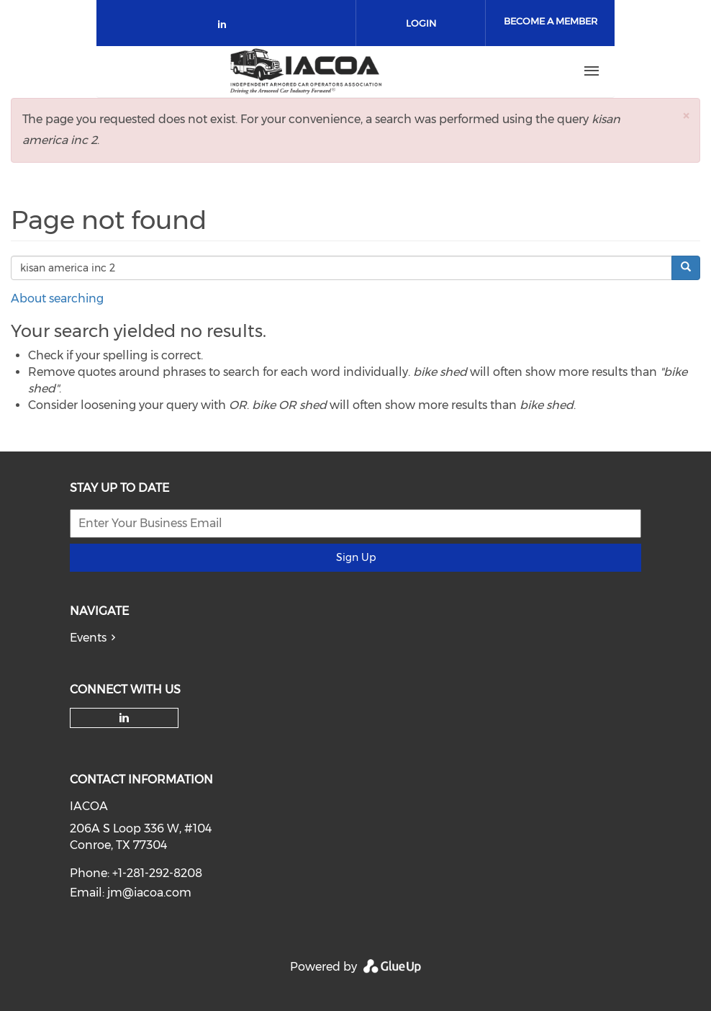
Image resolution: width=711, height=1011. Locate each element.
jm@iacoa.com (149, 892)
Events (88, 637)
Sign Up (356, 557)
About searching (57, 298)
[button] (685, 115)
